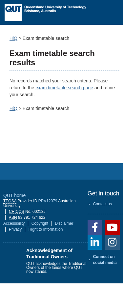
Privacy (15, 229)
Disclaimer (64, 223)
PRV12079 (47, 201)
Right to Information (46, 229)
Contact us (102, 204)
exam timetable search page (64, 87)
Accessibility (14, 223)
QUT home (14, 195)
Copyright (39, 223)
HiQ (13, 38)
